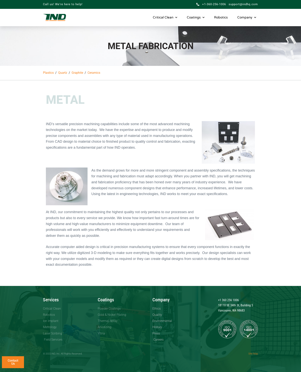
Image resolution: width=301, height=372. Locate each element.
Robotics (221, 17)
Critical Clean (165, 17)
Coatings (195, 17)
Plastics (48, 73)
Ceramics (94, 73)
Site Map (253, 353)
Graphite (77, 73)
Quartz (62, 73)
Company (246, 17)
